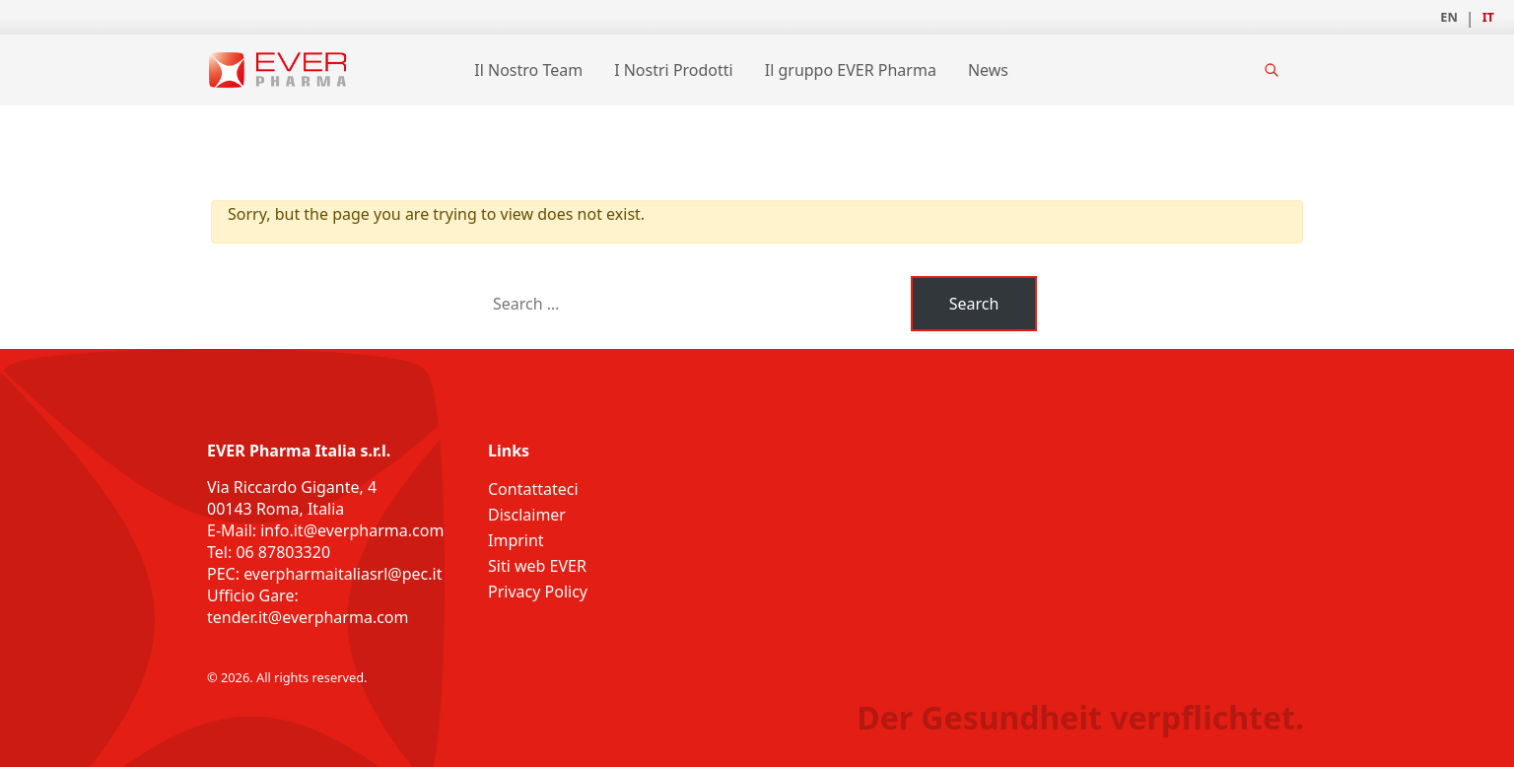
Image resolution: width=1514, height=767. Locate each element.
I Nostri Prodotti (673, 70)
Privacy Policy (537, 591)
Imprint (516, 540)
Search (974, 303)
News (988, 70)
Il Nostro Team (528, 70)
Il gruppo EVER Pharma (850, 70)
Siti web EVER (537, 566)
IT (1488, 17)
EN (1449, 17)
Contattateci (533, 489)
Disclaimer (527, 514)
